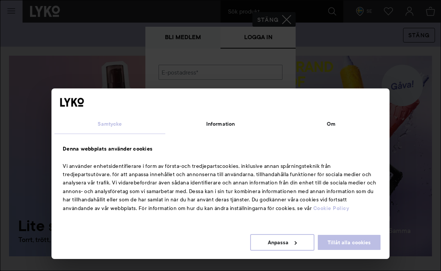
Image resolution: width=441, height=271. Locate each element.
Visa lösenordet (262, 111)
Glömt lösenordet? (183, 125)
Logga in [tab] (258, 37)
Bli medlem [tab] (183, 37)
